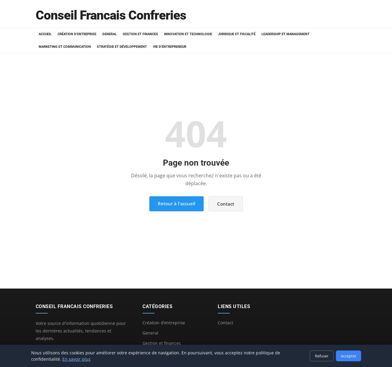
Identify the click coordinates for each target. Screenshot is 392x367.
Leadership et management (286, 34)
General (109, 34)
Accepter (348, 356)
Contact (225, 204)
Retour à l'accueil (176, 203)
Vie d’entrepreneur (169, 47)
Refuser (321, 356)
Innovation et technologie (188, 34)
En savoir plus (76, 359)
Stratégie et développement (122, 47)
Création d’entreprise (77, 34)
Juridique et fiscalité (237, 34)
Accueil (45, 34)
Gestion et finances (140, 34)
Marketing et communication (65, 47)
